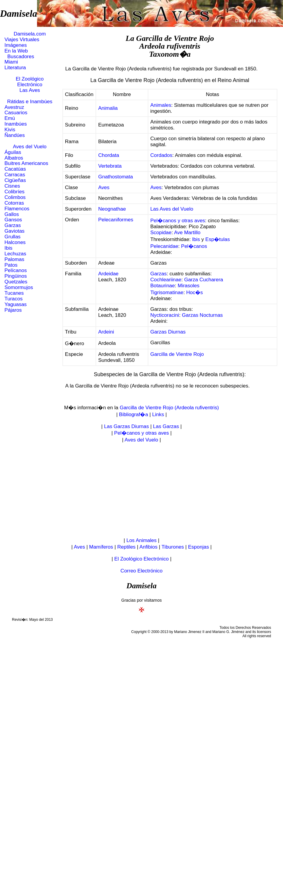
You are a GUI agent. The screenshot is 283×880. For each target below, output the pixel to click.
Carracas (14, 174)
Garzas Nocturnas (202, 315)
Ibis (8, 248)
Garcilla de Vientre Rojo (177, 354)
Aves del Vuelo (29, 146)
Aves (104, 187)
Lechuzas (15, 254)
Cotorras (14, 203)
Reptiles (126, 547)
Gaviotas (14, 231)
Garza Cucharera (203, 279)
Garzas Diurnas (168, 332)
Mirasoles (188, 285)
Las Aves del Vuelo (171, 209)
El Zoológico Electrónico (30, 81)
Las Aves (29, 90)
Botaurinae (162, 285)
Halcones (15, 242)
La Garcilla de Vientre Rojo (170, 38)
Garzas (12, 225)
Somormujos (18, 287)
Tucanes (14, 293)
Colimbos (15, 197)
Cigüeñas (15, 180)
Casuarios (15, 112)
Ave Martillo (187, 232)
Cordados (161, 155)
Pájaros (13, 310)
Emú (9, 118)
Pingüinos (15, 276)
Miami (11, 62)
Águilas (12, 152)
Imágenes (15, 45)
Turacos (13, 299)
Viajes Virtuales (21, 39)
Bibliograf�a (133, 414)
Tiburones (173, 547)
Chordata (108, 155)
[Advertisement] (141, 490)
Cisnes (12, 186)
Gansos (13, 220)
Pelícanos (15, 270)
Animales (160, 105)
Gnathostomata (115, 177)
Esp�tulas (217, 239)
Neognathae (112, 209)
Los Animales (141, 540)
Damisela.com (30, 34)
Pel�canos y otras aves (177, 220)
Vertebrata (109, 166)
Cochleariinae (166, 279)
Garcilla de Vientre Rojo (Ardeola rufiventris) (169, 407)
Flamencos (16, 208)
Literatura (15, 67)
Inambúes (15, 124)
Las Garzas (166, 426)
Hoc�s (194, 292)
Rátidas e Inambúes (29, 101)
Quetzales (15, 282)
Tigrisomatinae (167, 292)
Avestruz (14, 107)
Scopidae (161, 232)
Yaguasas (15, 304)
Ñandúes (14, 135)
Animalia (108, 108)
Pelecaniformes (115, 220)
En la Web (16, 51)
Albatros (13, 158)
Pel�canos (194, 246)
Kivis (9, 129)
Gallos (11, 214)
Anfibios (148, 547)
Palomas (14, 259)
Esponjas (198, 547)
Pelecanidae (164, 246)
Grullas (12, 237)
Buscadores (19, 56)
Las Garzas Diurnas (126, 426)
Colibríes (14, 191)
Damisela (18, 13)
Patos (10, 265)
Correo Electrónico (142, 571)
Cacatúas (15, 169)
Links (158, 414)
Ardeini (106, 332)
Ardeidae (108, 274)
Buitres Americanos (26, 163)
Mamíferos (101, 547)
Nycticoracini (164, 315)
